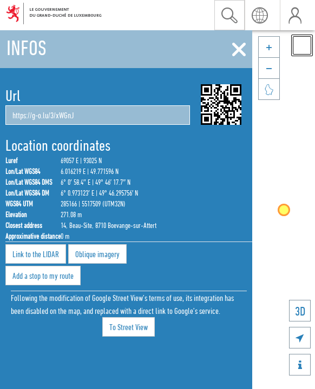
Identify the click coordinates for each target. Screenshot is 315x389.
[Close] (239, 50)
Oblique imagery (97, 254)
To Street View (128, 327)
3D (300, 311)
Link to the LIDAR (35, 254)
